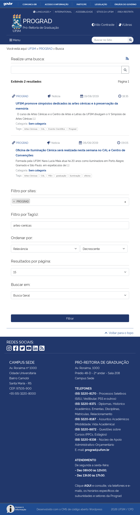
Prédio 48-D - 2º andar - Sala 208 (97, 373)
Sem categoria (37, 123)
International (63, 11)
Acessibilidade (84, 11)
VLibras (125, 24)
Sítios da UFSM (105, 11)
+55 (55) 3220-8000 (22, 393)
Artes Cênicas (30, 129)
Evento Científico (56, 129)
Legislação (101, 4)
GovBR (8, 4)
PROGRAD (22, 96)
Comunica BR (30, 4)
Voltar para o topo (119, 333)
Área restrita (125, 11)
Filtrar (70, 318)
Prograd (72, 129)
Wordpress (95, 509)
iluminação (75, 175)
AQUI (88, 485)
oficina (87, 175)
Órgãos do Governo (125, 4)
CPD (130, 509)
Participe (82, 4)
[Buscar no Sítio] (110, 40)
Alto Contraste (102, 24)
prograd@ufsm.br (97, 450)
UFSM (121, 509)
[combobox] (70, 202)
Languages (41, 11)
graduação (61, 175)
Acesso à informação (56, 4)
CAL (43, 129)
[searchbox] (32, 201)
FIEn (50, 175)
